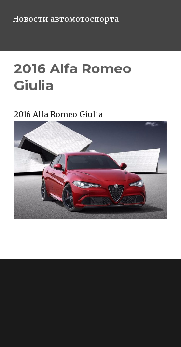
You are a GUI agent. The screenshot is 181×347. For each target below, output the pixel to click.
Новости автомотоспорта (66, 19)
